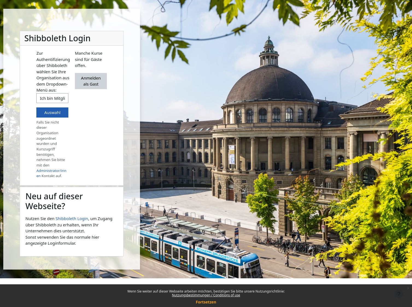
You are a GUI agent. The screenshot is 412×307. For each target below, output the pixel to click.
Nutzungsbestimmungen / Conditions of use (206, 295)
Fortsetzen (206, 302)
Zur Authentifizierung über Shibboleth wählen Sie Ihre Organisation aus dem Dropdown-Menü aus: (53, 71)
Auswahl (52, 112)
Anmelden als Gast (91, 81)
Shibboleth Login (71, 218)
